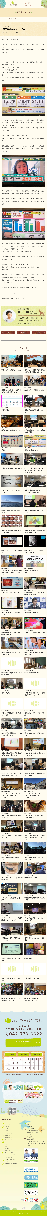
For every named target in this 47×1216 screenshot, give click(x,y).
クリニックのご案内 (8, 1152)
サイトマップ (7, 1139)
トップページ (7, 1124)
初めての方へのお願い (10, 1154)
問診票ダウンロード (8, 1161)
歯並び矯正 (29, 1137)
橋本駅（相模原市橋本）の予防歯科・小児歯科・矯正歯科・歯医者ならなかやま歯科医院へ (26, 1211)
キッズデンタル (30, 1134)
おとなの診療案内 (29, 1139)
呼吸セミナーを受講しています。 (11, 370)
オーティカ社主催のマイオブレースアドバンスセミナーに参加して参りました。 (34, 470)
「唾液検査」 (5, 410)
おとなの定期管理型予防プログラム (35, 1141)
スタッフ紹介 (8, 1150)
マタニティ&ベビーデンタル (33, 1132)
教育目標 (7, 1146)
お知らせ (6, 1126)
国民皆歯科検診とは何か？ (32, 450)
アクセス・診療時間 (10, 1159)
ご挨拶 (6, 1144)
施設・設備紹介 (8, 1157)
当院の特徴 (7, 1148)
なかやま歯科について (9, 1141)
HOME (2, 18)
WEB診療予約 (7, 1137)
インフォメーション (10, 1128)
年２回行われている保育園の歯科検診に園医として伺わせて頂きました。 (11, 572)
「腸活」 (4, 450)
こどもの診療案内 (29, 1128)
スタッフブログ (8, 1133)
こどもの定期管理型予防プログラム (35, 1130)
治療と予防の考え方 (31, 1126)
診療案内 (28, 1124)
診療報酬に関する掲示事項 (10, 1163)
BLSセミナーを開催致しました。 (34, 390)
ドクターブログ (6, 18)
